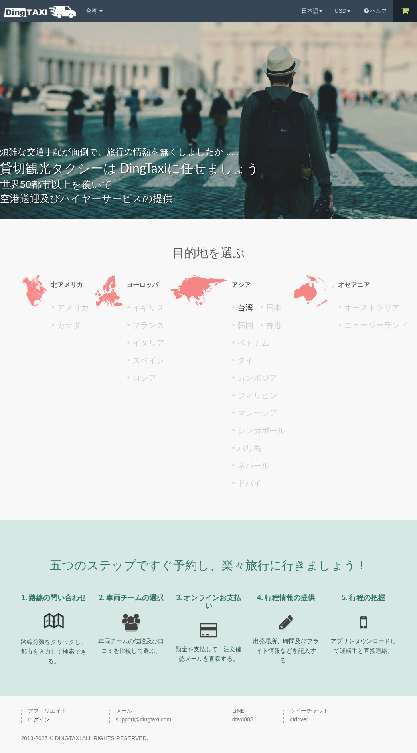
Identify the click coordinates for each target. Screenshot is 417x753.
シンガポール (261, 430)
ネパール (253, 465)
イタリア (148, 342)
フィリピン (257, 395)
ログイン (39, 719)
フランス (148, 325)
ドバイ (249, 483)
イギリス (148, 307)
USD (342, 11)
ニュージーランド (376, 325)
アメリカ (73, 307)
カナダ (69, 325)
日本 (274, 307)
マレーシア (257, 413)
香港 (274, 325)
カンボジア (257, 378)
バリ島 (249, 448)
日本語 (312, 11)
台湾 (94, 11)
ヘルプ (375, 11)
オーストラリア (372, 307)
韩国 (245, 325)
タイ (245, 360)
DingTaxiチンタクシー (40, 12)
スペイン (148, 360)
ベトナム (253, 342)
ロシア (144, 378)
